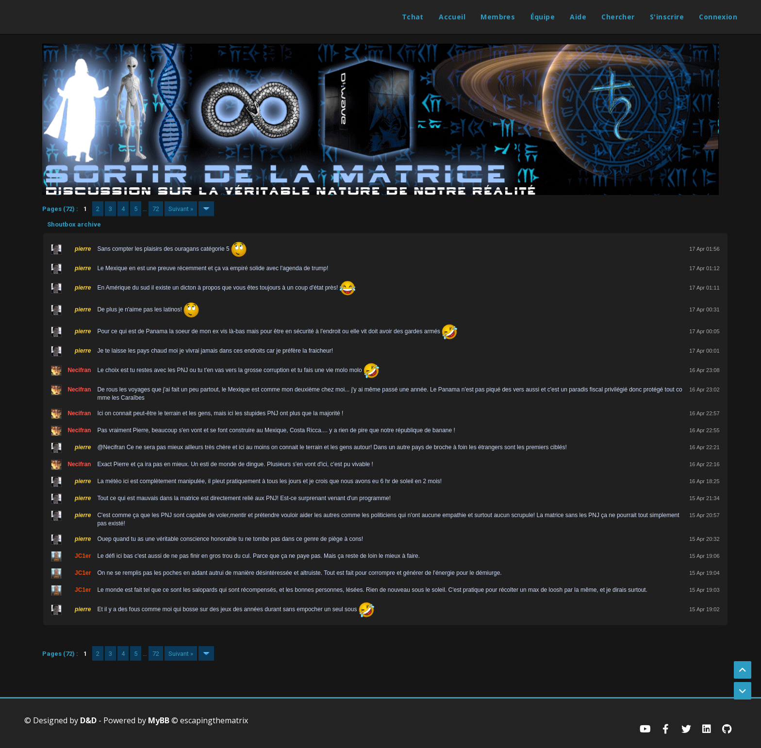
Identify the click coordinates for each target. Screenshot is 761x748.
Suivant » (180, 208)
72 (155, 208)
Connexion (718, 16)
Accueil (452, 16)
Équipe (542, 16)
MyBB (158, 720)
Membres (497, 16)
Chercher (617, 16)
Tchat (413, 16)
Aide (578, 16)
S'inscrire (667, 16)
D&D (88, 720)
